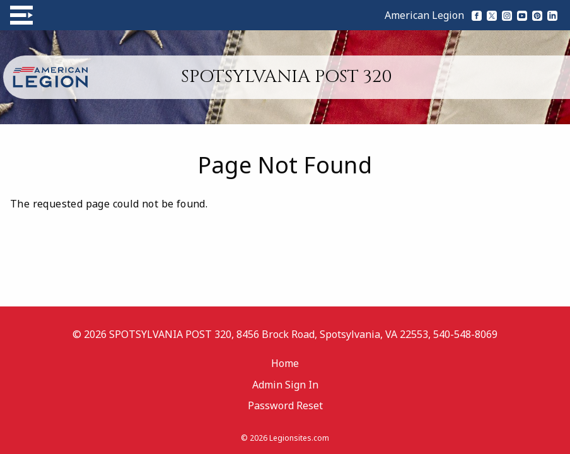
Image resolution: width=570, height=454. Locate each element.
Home (285, 363)
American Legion (424, 15)
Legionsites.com (299, 438)
